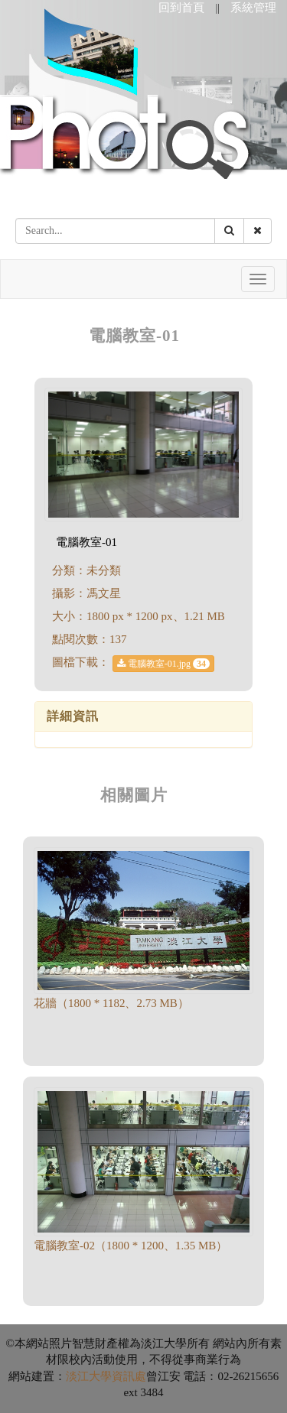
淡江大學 (89, 1376)
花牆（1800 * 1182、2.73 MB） (111, 1003)
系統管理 (253, 8)
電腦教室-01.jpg (163, 663)
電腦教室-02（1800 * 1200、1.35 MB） (130, 1245)
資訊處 (129, 1376)
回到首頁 (181, 8)
